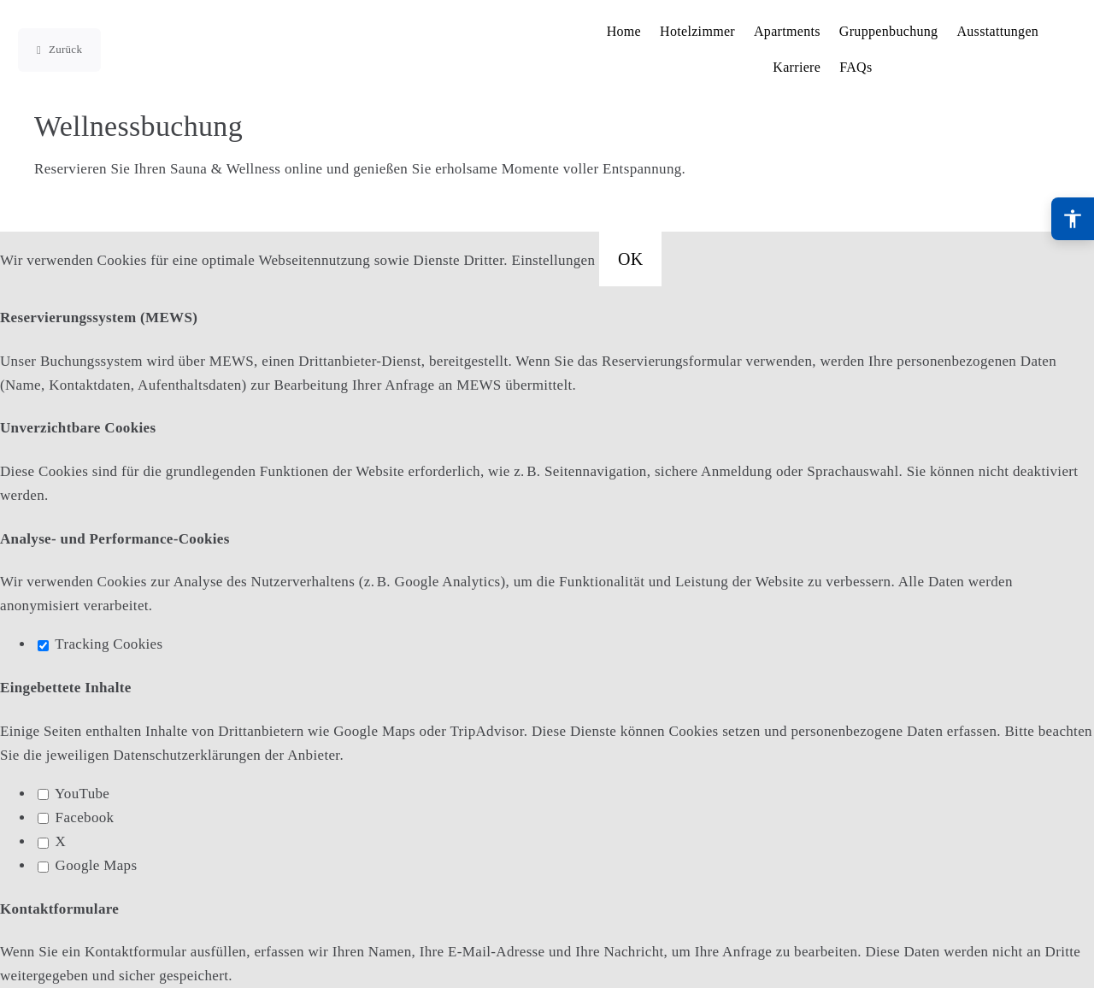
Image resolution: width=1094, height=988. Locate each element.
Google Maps (87, 865)
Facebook (76, 817)
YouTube (73, 793)
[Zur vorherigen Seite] (59, 50)
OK (631, 259)
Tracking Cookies (100, 644)
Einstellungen (555, 260)
